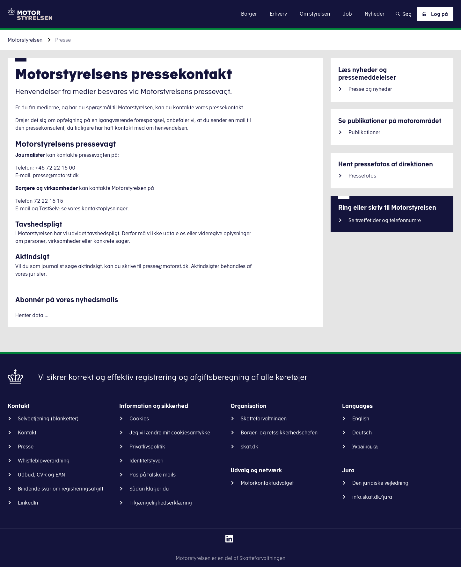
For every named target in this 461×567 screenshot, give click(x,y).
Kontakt (27, 432)
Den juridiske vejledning (380, 483)
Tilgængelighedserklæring (160, 502)
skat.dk (249, 446)
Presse (25, 446)
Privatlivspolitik (147, 446)
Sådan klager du (149, 488)
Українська (365, 446)
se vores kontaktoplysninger (94, 208)
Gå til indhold (230, 13)
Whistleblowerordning (44, 460)
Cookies (139, 418)
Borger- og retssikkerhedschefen (279, 432)
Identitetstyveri (146, 460)
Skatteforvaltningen (264, 418)
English (360, 418)
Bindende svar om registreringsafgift (60, 488)
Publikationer (364, 132)
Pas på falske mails (152, 474)
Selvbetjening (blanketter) (48, 418)
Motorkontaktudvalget (267, 483)
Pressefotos (362, 175)
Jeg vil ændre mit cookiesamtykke (169, 432)
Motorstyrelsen (25, 40)
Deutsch (362, 432)
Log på (434, 14)
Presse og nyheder (370, 89)
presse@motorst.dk (56, 175)
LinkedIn (28, 502)
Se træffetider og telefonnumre (384, 220)
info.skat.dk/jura (372, 497)
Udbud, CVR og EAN (41, 474)
